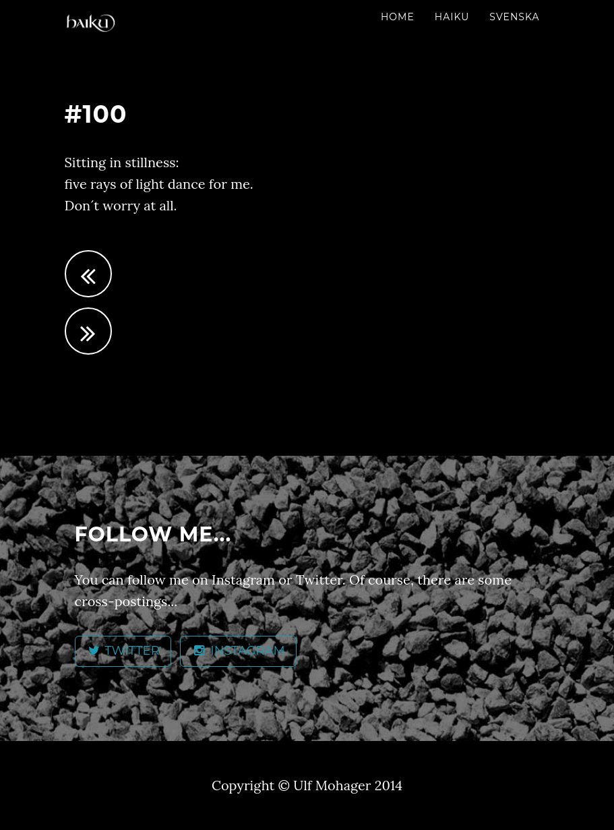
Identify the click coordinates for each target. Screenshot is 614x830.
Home (398, 17)
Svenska (514, 17)
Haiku (452, 17)
